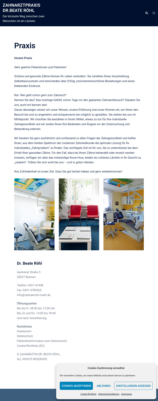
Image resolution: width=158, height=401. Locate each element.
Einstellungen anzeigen (133, 385)
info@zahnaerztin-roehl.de (33, 295)
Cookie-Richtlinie (88, 394)
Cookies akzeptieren (76, 385)
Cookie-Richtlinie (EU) (30, 346)
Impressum (126, 394)
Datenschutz (25, 336)
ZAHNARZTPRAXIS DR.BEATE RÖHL (21, 8)
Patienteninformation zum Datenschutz (42, 341)
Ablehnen (103, 385)
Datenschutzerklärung (108, 394)
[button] (146, 13)
